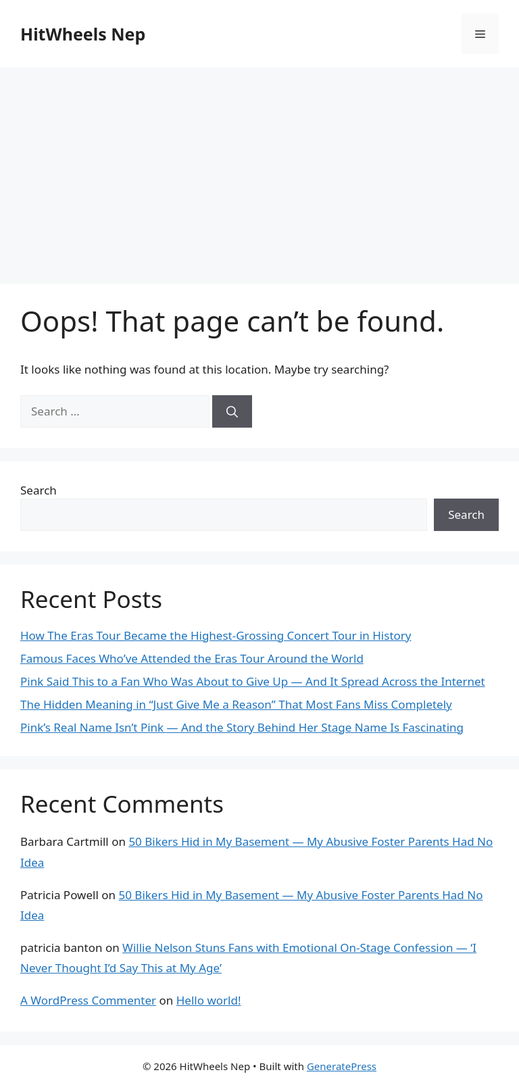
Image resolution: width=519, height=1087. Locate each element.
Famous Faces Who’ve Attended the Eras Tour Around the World (192, 658)
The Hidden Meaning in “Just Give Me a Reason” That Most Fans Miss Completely (236, 704)
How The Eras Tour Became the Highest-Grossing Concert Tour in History (216, 635)
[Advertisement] (259, 168)
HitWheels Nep (82, 33)
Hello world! (208, 1000)
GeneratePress (341, 1066)
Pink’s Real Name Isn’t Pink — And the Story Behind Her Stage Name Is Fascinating (242, 727)
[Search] (232, 411)
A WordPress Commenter (88, 1000)
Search (38, 490)
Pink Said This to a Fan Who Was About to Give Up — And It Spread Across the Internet (252, 681)
